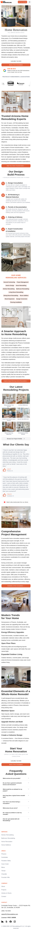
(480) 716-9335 (6, 911)
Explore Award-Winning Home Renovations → (16, 381)
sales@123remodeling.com (9, 914)
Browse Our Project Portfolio (16, 439)
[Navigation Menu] (29, 2)
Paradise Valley (6, 860)
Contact (3, 896)
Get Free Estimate (22, 2)
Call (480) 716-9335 (16, 61)
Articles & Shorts (6, 893)
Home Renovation (6, 841)
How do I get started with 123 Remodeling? (16, 819)
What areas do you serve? (16, 808)
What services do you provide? (16, 778)
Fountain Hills (5, 877)
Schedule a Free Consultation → (16, 585)
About (3, 886)
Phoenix (3, 854)
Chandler (4, 874)
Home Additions (6, 845)
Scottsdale (4, 857)
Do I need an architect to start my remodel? (16, 813)
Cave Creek (5, 864)
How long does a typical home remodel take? (16, 796)
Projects (3, 889)
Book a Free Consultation (16, 65)
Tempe (3, 870)
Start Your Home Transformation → (16, 165)
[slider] (16, 257)
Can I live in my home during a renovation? (16, 802)
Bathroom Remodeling (8, 838)
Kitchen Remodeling (7, 835)
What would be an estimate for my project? (16, 790)
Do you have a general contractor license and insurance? (16, 783)
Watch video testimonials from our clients (16, 502)
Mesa (3, 867)
